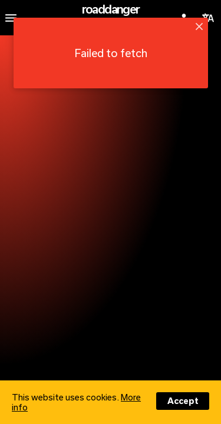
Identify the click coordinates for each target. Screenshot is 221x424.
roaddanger (111, 9)
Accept (183, 401)
